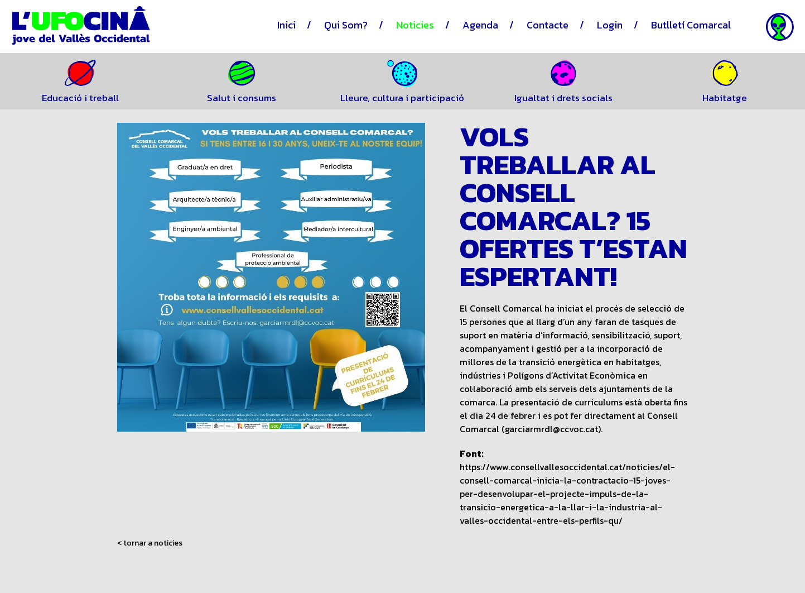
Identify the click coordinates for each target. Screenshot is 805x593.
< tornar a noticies (149, 543)
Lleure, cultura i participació (402, 97)
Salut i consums (241, 97)
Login (610, 24)
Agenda (480, 24)
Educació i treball (80, 97)
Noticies (415, 24)
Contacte (547, 24)
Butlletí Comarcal (691, 24)
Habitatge (724, 97)
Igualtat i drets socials (563, 97)
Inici (286, 24)
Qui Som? (346, 24)
